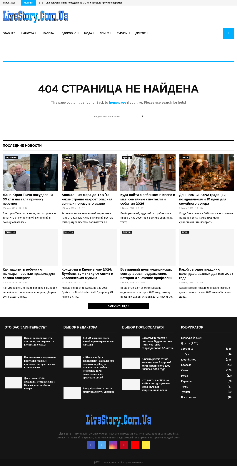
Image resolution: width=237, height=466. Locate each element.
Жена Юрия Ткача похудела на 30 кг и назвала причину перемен (84, 2)
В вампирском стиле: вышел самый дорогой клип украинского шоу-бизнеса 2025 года (156, 364)
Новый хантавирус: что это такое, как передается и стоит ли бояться (39, 341)
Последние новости (22, 146)
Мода (88, 33)
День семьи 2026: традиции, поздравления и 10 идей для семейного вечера (203, 199)
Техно (184, 386)
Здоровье (69, 33)
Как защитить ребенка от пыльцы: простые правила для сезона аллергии (29, 273)
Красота (48, 33)
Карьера (186, 381)
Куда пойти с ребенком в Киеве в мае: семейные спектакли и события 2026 (147, 199)
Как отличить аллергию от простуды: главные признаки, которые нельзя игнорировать (40, 362)
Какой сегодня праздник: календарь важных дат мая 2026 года (206, 273)
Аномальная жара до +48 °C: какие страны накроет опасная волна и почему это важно (87, 199)
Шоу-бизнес (11, 158)
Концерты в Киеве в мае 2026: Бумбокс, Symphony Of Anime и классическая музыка (87, 273)
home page (117, 102)
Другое (140, 33)
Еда (187, 354)
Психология (188, 397)
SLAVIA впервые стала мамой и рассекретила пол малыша (98, 341)
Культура (27, 33)
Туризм (122, 33)
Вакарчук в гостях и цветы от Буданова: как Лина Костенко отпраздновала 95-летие (157, 343)
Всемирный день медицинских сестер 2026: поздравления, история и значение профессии (146, 273)
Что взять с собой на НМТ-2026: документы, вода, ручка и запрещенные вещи (156, 385)
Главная (9, 33)
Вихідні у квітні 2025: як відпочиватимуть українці (98, 390)
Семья (104, 33)
